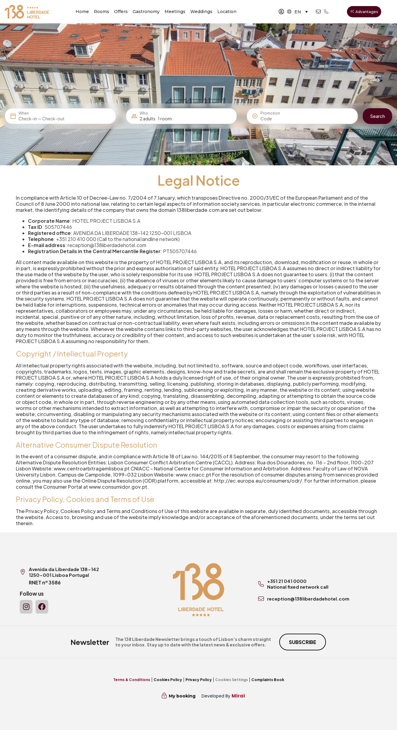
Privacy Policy (198, 679)
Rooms (101, 11)
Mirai (238, 695)
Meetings (175, 11)
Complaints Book (267, 679)
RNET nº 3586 (45, 582)
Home (82, 11)
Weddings (201, 11)
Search (377, 116)
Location (226, 11)
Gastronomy (146, 11)
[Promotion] (275, 118)
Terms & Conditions (131, 679)
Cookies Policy (168, 679)
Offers (121, 11)
